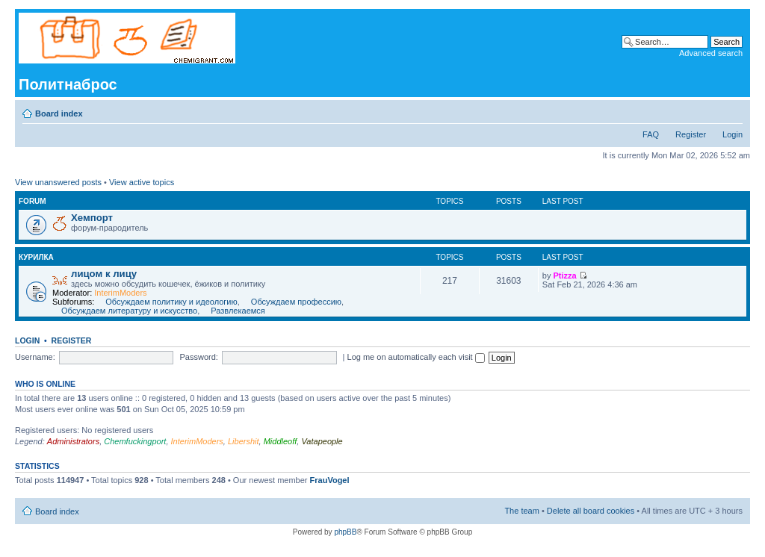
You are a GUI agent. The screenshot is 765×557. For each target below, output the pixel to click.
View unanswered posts (58, 182)
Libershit (243, 441)
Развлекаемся (237, 310)
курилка (36, 257)
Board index (59, 113)
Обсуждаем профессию (296, 301)
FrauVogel (330, 480)
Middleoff (280, 441)
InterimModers (120, 292)
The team (521, 510)
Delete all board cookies (590, 510)
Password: (199, 356)
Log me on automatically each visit (416, 356)
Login (732, 134)
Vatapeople (321, 441)
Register (690, 134)
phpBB (345, 532)
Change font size (732, 110)
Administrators (73, 441)
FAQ (650, 134)
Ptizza (565, 275)
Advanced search (711, 53)
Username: (35, 356)
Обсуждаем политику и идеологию (171, 301)
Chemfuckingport (135, 441)
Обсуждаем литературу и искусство (129, 310)
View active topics (141, 182)
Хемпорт (92, 217)
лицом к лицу (104, 273)
